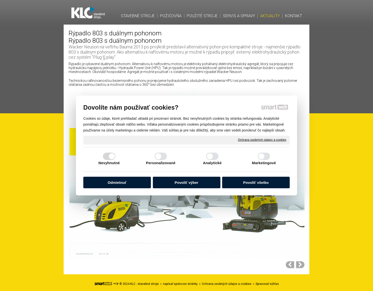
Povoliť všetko (256, 182)
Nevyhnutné (109, 163)
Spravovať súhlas (267, 284)
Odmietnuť (117, 182)
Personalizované (160, 163)
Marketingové (264, 163)
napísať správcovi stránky (180, 284)
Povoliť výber (186, 182)
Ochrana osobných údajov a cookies (262, 140)
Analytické (212, 163)
